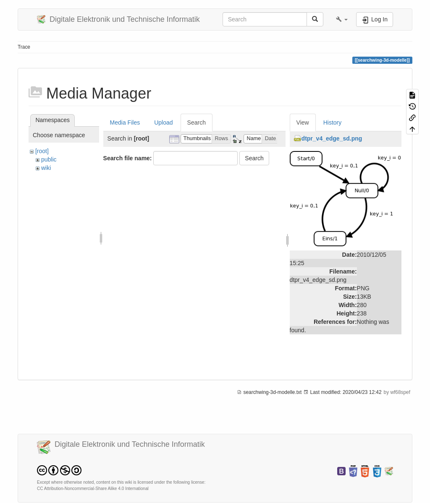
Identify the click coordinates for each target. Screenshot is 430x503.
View (302, 122)
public (49, 159)
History (332, 122)
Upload (163, 122)
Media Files (125, 122)
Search (196, 122)
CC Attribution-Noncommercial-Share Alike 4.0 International (93, 488)
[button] (342, 19)
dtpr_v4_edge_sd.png (332, 138)
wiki (46, 167)
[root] (42, 151)
